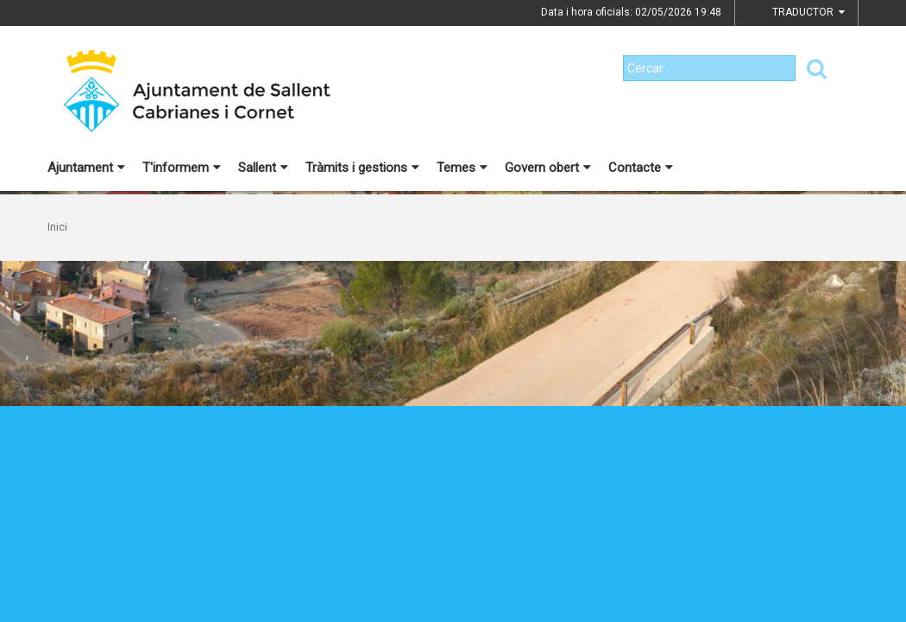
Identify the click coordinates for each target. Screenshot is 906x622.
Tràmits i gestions (362, 167)
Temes (462, 167)
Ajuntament (86, 167)
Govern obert (548, 167)
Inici (57, 227)
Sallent (263, 167)
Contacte (640, 167)
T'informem (181, 167)
